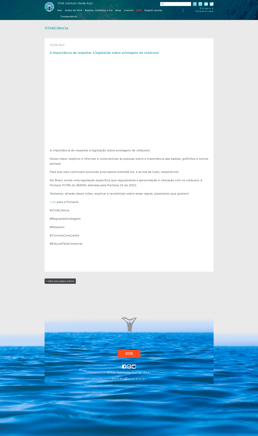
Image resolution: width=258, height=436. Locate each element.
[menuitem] (59, 11)
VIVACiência (56, 28)
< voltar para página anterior (60, 281)
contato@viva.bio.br (129, 378)
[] (175, 4)
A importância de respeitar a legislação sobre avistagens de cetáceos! (104, 52)
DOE (129, 353)
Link (53, 202)
